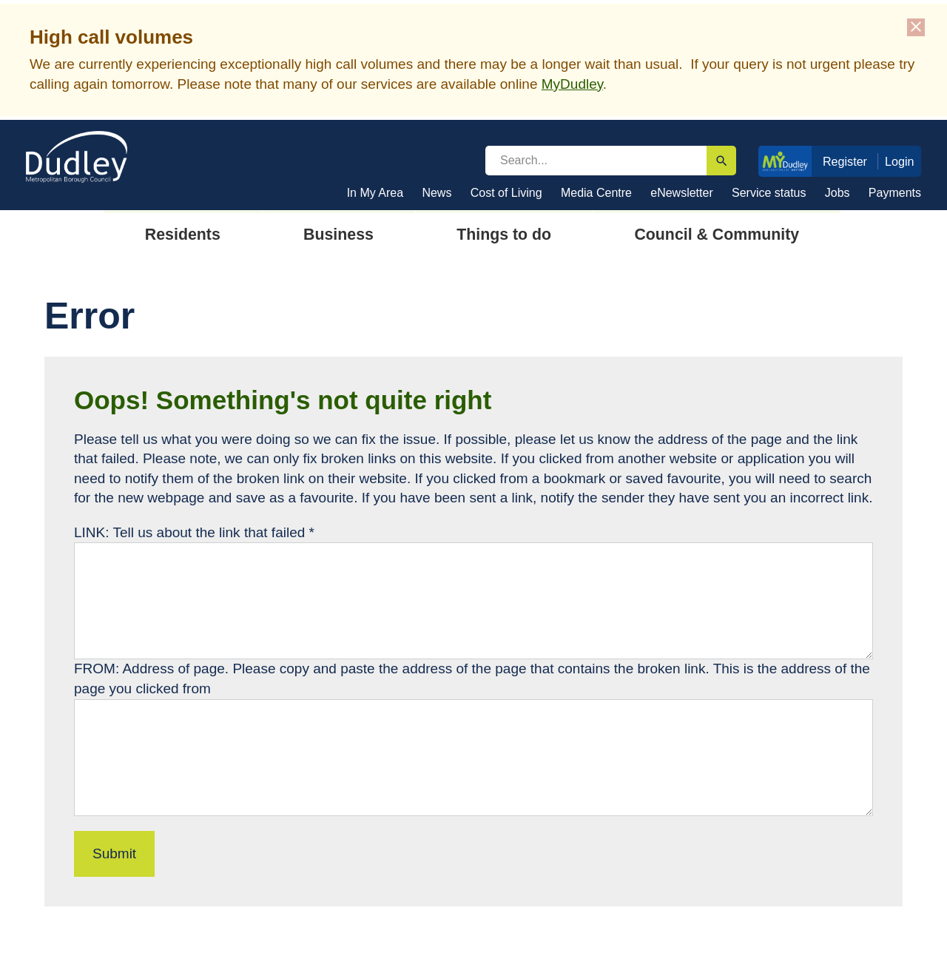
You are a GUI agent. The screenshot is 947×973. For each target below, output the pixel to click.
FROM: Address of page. (153, 668)
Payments (895, 192)
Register (845, 161)
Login (899, 161)
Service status (769, 192)
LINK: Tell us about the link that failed (194, 532)
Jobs (837, 192)
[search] (596, 160)
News (436, 192)
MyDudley (572, 84)
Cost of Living (506, 192)
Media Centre (596, 192)
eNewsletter (681, 192)
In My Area (375, 192)
